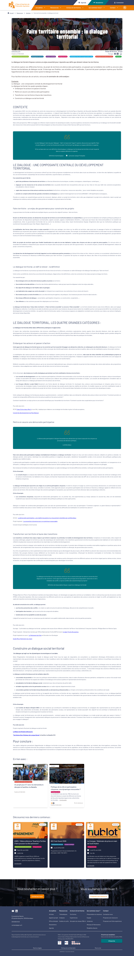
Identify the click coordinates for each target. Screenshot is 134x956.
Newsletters (53, 924)
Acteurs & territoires (75, 7)
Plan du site (98, 948)
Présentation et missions (94, 914)
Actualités (41, 7)
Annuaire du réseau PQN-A (78, 921)
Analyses (28, 13)
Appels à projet (53, 918)
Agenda (82, 3)
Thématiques (63, 914)
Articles (51, 914)
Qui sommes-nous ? (97, 7)
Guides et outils (64, 921)
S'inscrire (111, 941)
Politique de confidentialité (68, 948)
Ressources (56, 7)
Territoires (73, 914)
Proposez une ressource (98, 896)
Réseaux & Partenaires (93, 924)
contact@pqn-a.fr (17, 925)
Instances (90, 921)
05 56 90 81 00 (16, 921)
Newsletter (98, 3)
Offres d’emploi (53, 921)
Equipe (89, 918)
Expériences (74, 918)
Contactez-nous (37, 896)
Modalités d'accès (92, 928)
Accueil (12, 13)
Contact (114, 7)
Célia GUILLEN (16, 51)
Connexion (119, 3)
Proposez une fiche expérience (112, 921)
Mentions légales (37, 948)
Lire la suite (63, 800)
